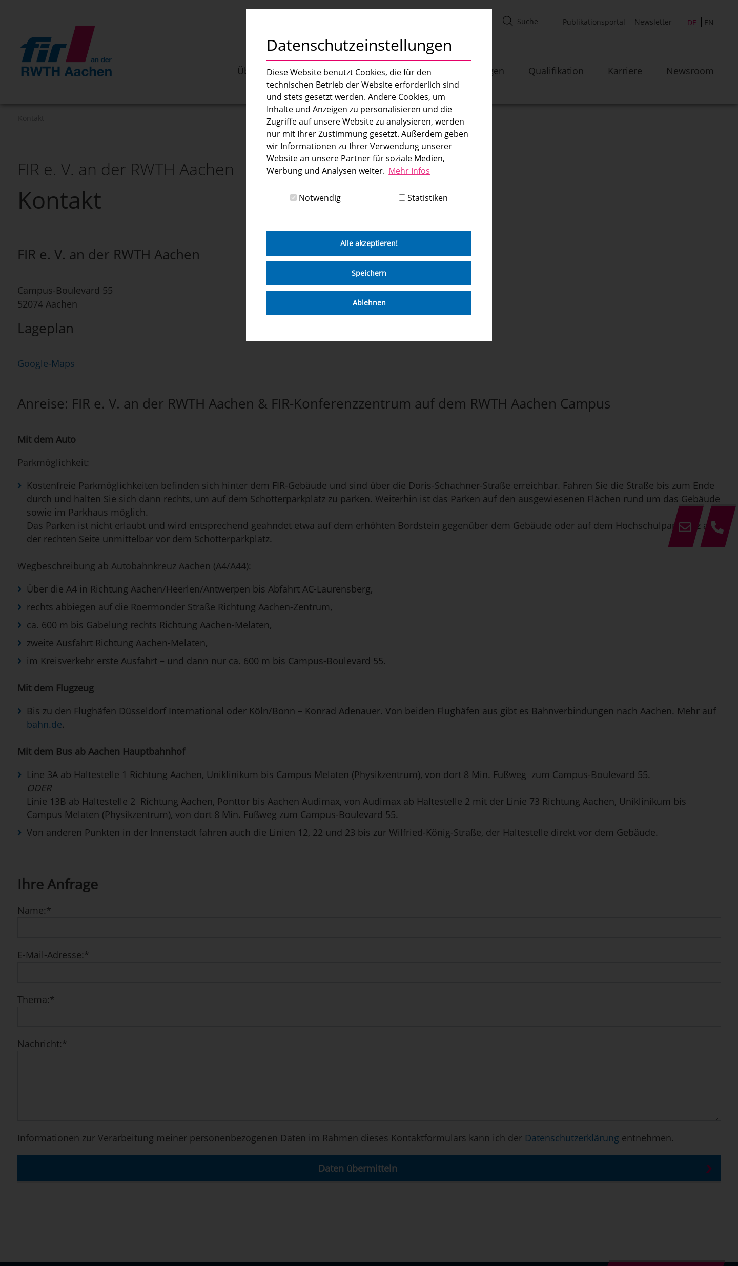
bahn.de (44, 724)
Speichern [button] (369, 273)
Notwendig (315, 197)
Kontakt (31, 118)
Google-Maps (46, 363)
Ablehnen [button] (369, 303)
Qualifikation (556, 71)
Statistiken (423, 197)
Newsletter (653, 22)
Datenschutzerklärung (572, 1138)
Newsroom (690, 71)
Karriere (625, 71)
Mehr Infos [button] (409, 170)
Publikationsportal (594, 22)
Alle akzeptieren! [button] (369, 243)
